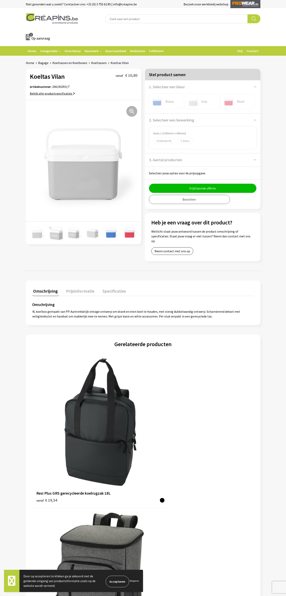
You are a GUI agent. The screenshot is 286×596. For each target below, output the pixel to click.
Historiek (96, 485)
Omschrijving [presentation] (44, 290)
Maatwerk (92, 51)
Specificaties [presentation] (108, 290)
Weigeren (134, 580)
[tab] (44, 291)
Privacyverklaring (218, 485)
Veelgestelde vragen (162, 479)
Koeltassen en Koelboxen (69, 63)
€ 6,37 (156, 429)
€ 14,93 (213, 429)
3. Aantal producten (165, 159)
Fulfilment (156, 51)
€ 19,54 (46, 429)
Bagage (43, 63)
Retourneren (156, 485)
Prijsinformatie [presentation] (77, 290)
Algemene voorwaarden (222, 473)
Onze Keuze (73, 51)
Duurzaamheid (115, 51)
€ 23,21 (102, 429)
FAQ (240, 51)
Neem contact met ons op (172, 251)
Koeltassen (99, 63)
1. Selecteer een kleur (167, 86)
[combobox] (176, 18)
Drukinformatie (100, 479)
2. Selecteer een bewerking (171, 119)
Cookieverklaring (217, 479)
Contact (252, 51)
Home (32, 51)
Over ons (96, 491)
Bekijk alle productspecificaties (52, 93)
